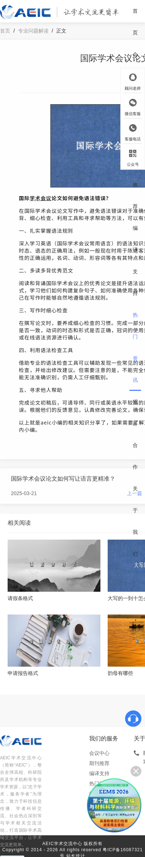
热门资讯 (135, 347)
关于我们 (135, 521)
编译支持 (135, 260)
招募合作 (135, 434)
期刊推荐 (135, 173)
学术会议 (40, 198)
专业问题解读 (33, 31)
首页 (135, 21)
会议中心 (99, 753)
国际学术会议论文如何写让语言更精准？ (63, 479)
